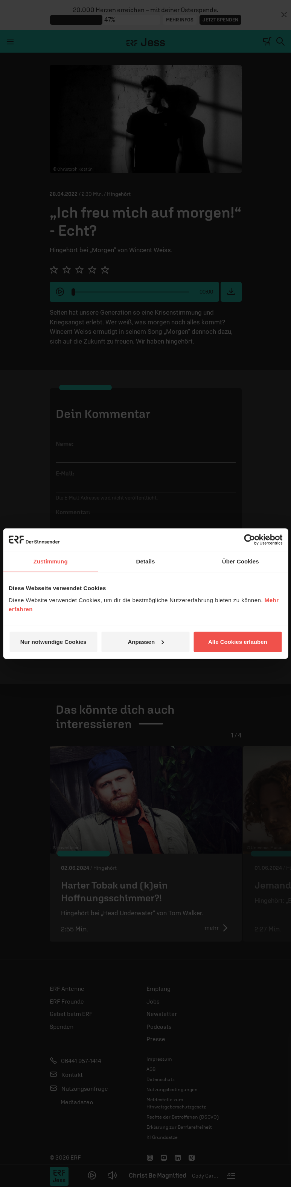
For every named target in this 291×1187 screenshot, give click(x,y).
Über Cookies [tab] (240, 561)
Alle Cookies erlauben (237, 641)
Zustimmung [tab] (51, 561)
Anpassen (146, 641)
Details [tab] (145, 561)
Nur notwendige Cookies (53, 641)
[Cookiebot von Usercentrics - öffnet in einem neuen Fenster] (249, 539)
